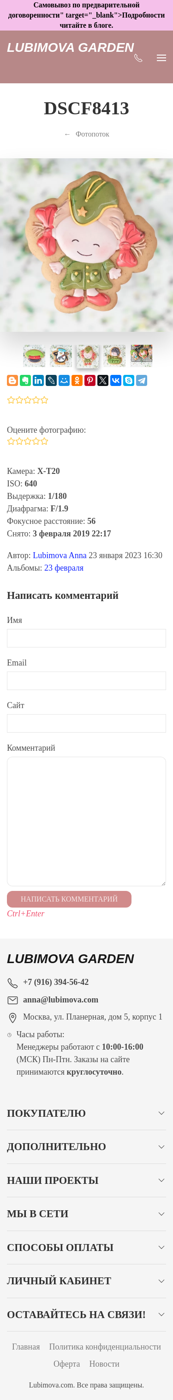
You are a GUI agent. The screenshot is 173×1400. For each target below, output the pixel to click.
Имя (14, 620)
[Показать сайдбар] (161, 57)
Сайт (15, 705)
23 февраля (64, 567)
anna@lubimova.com (60, 999)
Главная (26, 1346)
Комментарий (31, 748)
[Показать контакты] (138, 57)
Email (17, 662)
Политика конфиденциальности (105, 1346)
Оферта (67, 1364)
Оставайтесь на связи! (76, 1314)
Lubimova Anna (59, 555)
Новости (104, 1364)
